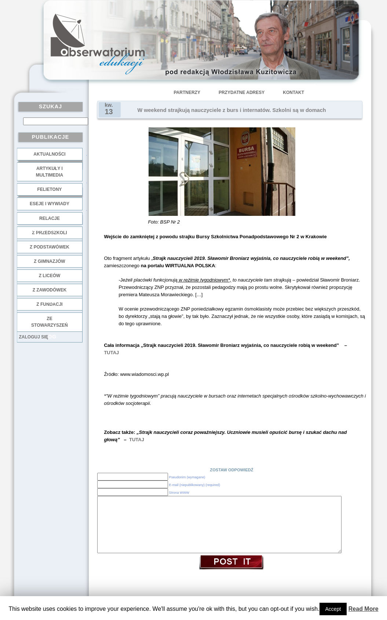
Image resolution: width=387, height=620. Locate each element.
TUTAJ (111, 352)
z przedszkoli (49, 232)
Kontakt (293, 92)
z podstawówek (49, 247)
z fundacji (49, 304)
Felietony (49, 189)
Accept (333, 609)
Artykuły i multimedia (49, 172)
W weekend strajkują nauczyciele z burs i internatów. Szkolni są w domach (232, 110)
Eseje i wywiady (49, 203)
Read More (363, 609)
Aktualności (49, 154)
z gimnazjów (49, 261)
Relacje (49, 218)
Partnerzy (187, 92)
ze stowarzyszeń (49, 322)
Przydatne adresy (241, 92)
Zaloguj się (33, 337)
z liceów (50, 275)
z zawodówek (50, 290)
